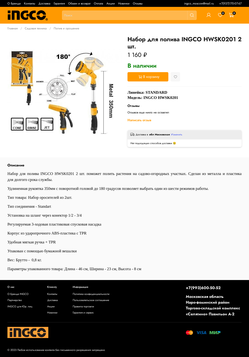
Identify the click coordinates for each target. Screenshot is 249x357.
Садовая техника (36, 28)
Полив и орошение (66, 28)
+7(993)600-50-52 (203, 288)
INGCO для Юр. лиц (19, 306)
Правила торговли (83, 306)
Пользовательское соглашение (91, 300)
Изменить (176, 134)
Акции (110, 3)
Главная (12, 28)
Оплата (98, 3)
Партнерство (14, 300)
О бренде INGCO (17, 294)
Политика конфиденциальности (91, 294)
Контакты (29, 3)
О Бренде (14, 3)
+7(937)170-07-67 (230, 3)
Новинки (124, 3)
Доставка (44, 3)
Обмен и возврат (79, 3)
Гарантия (59, 3)
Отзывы (138, 3)
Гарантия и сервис (83, 312)
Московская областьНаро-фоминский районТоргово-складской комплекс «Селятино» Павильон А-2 (213, 305)
